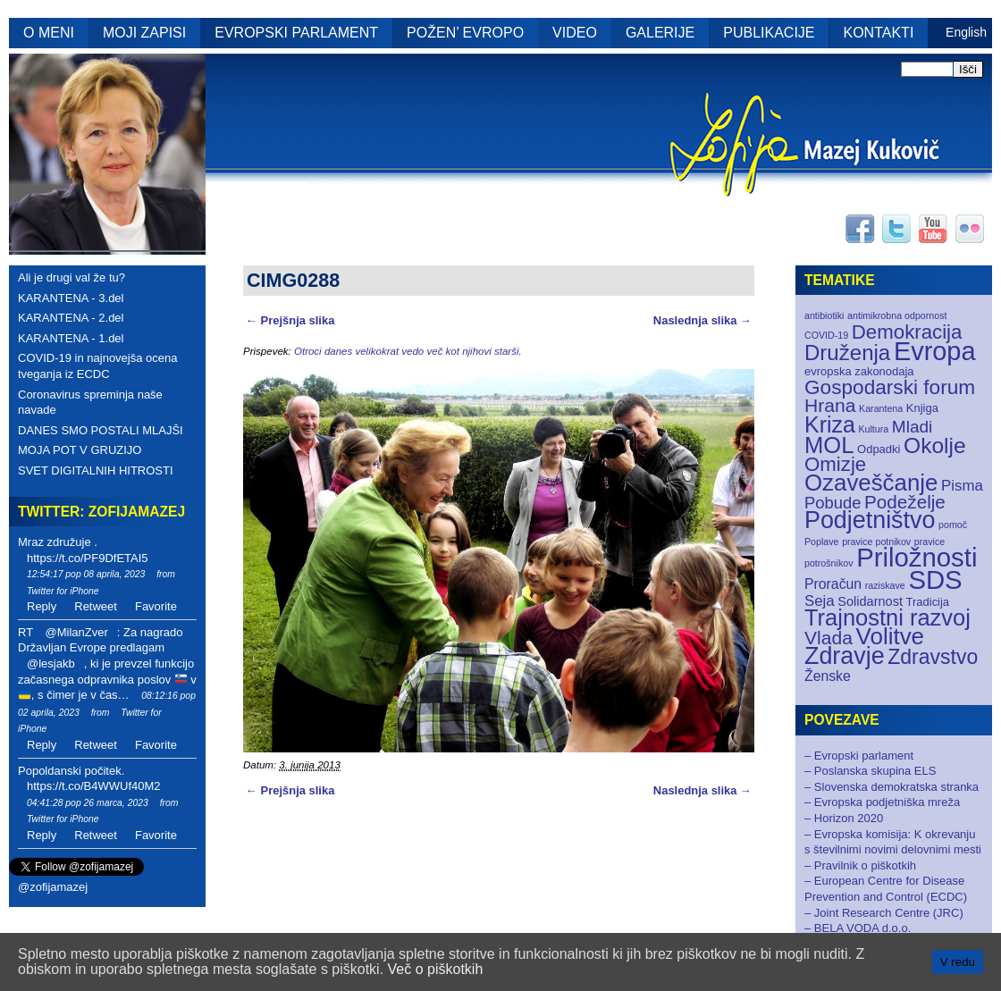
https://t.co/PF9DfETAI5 (87, 558)
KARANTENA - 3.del (71, 298)
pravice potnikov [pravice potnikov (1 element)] (876, 541)
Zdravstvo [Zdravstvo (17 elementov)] (932, 656)
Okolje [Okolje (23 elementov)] (935, 445)
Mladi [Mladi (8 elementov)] (912, 426)
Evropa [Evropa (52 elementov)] (935, 351)
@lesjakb (51, 663)
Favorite (156, 606)
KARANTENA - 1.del (71, 338)
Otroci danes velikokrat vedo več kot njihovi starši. (408, 351)
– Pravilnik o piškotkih (860, 865)
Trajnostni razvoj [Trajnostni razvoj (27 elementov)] (887, 617)
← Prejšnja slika (290, 320)
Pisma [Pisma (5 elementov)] (962, 485)
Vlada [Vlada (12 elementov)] (828, 637)
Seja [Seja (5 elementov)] (819, 600)
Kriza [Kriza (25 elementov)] (829, 424)
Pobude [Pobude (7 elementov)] (832, 502)
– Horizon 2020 (843, 818)
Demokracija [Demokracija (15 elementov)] (907, 332)
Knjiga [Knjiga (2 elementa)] (922, 408)
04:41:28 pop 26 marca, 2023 (87, 803)
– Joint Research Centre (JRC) (883, 913)
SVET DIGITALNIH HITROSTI (95, 470)
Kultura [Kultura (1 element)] (873, 429)
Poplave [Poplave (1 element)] (821, 541)
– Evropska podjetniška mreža (882, 802)
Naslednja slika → (702, 320)
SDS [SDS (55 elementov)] (935, 579)
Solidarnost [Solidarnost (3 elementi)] (870, 601)
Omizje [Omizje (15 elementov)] (835, 464)
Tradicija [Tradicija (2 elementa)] (928, 602)
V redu (957, 962)
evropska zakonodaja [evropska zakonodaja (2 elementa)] (859, 371)
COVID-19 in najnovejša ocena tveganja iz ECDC (98, 366)
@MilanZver (76, 632)
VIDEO (574, 32)
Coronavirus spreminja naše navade (90, 402)
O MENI (48, 32)
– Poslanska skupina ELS (870, 770)
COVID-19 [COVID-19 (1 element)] (826, 335)
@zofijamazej (53, 887)
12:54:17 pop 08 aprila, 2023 (86, 574)
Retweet (95, 606)
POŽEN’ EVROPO (465, 32)
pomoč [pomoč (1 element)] (952, 524)
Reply (41, 606)
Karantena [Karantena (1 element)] (881, 408)
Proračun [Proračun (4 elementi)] (833, 584)
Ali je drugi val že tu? (71, 277)
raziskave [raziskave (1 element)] (885, 585)
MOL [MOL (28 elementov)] (829, 445)
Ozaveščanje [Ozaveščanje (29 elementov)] (871, 482)
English (966, 32)
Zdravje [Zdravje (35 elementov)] (844, 655)
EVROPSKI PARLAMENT (296, 32)
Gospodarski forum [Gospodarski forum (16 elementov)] (889, 387)
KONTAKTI (879, 32)
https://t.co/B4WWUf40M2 (94, 786)
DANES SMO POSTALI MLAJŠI (100, 430)
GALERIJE (660, 32)
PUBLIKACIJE (768, 32)
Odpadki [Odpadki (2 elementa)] (878, 449)
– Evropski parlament (858, 755)
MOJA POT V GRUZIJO (79, 450)
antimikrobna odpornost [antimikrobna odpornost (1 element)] (896, 315)
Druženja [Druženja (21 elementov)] (847, 352)
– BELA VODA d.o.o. (857, 928)
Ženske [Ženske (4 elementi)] (827, 676)
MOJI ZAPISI (144, 32)
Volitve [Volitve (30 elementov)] (890, 636)
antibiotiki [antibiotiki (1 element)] (824, 315)
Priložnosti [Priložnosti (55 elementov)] (916, 557)
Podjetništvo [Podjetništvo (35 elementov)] (869, 520)
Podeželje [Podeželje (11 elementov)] (905, 501)
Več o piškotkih (436, 969)
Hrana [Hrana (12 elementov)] (829, 405)
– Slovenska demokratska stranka (891, 787)
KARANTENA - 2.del (71, 317)
